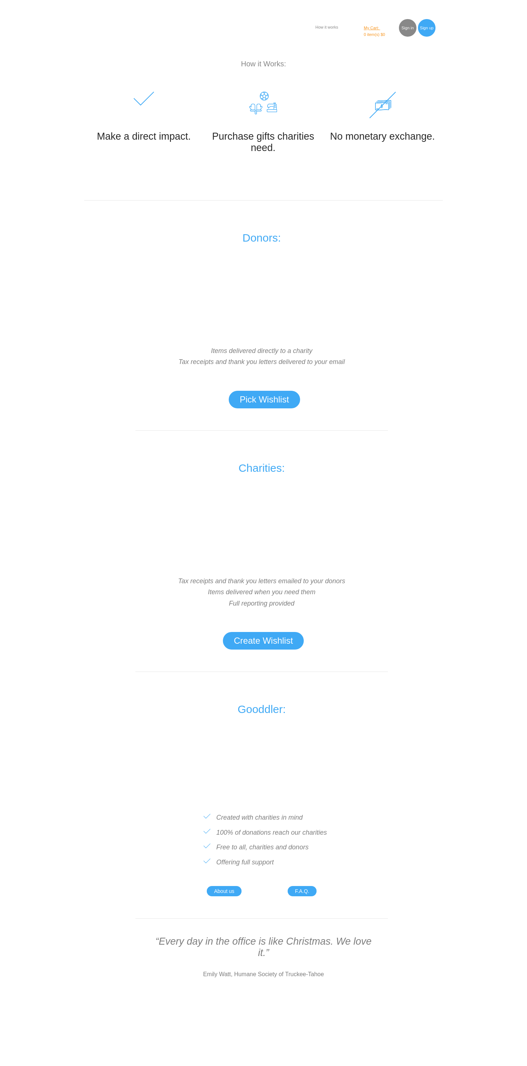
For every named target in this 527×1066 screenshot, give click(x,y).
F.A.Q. (302, 891)
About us (224, 891)
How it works (326, 27)
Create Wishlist (263, 641)
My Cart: (372, 28)
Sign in (407, 28)
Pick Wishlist (264, 399)
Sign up (426, 28)
